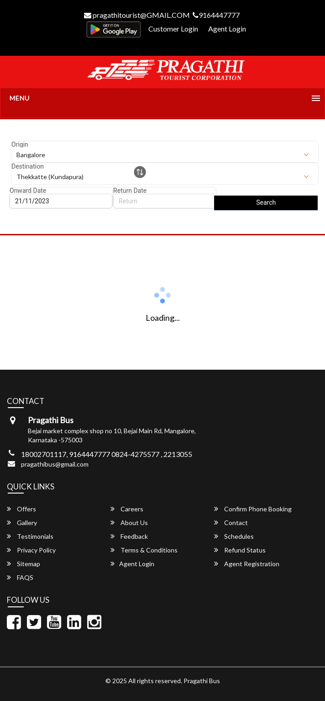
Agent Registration (246, 564)
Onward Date (28, 190)
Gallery (22, 522)
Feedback (129, 536)
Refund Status (240, 550)
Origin (19, 144)
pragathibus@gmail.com (55, 464)
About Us (129, 522)
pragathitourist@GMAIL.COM (137, 15)
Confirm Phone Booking (253, 509)
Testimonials (30, 536)
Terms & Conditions (144, 550)
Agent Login (227, 28)
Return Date (130, 190)
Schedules (234, 536)
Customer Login (173, 28)
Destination (27, 166)
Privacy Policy (31, 550)
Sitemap (23, 564)
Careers (126, 509)
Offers (21, 509)
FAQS (20, 577)
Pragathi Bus (201, 681)
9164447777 (216, 15)
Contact (231, 522)
